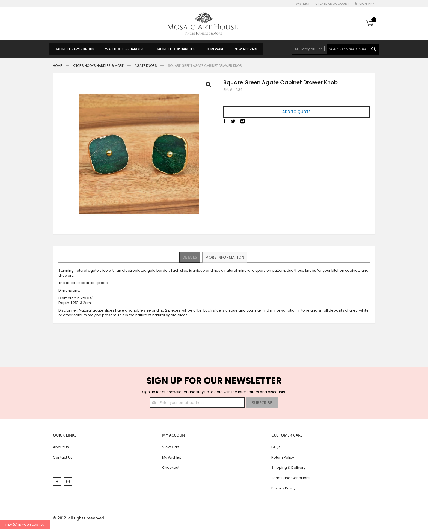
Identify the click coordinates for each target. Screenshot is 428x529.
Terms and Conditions (290, 477)
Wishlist (303, 4)
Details (190, 257)
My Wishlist (171, 457)
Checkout (170, 467)
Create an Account (332, 4)
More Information (225, 257)
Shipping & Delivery (288, 467)
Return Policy (282, 457)
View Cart (170, 447)
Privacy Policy (283, 488)
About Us (61, 447)
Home (57, 65)
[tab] (190, 257)
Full (210, 86)
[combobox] (335, 49)
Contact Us (62, 457)
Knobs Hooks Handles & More (98, 65)
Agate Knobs (146, 65)
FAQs (275, 447)
